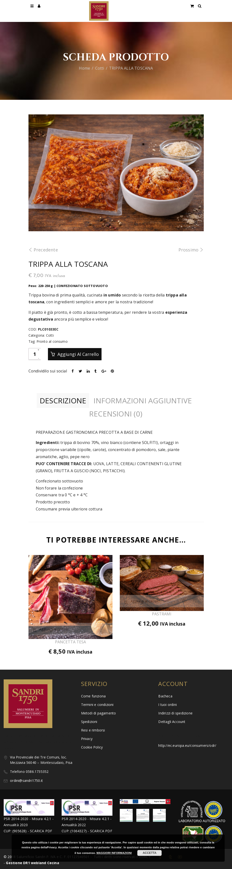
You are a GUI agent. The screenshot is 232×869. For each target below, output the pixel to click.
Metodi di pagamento (98, 713)
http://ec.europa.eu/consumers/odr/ (187, 745)
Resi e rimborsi (93, 730)
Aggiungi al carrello (77, 354)
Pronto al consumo (52, 341)
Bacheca (165, 696)
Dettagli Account (171, 721)
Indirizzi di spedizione (175, 713)
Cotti (99, 68)
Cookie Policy (92, 747)
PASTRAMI (161, 614)
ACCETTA (149, 853)
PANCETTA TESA (70, 642)
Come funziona (93, 696)
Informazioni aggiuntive (142, 401)
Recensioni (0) (115, 414)
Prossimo (191, 250)
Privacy (87, 738)
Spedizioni (89, 721)
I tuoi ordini (167, 704)
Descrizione (63, 401)
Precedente (43, 250)
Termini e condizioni (97, 704)
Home (84, 68)
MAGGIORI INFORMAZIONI (114, 852)
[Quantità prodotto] (34, 354)
